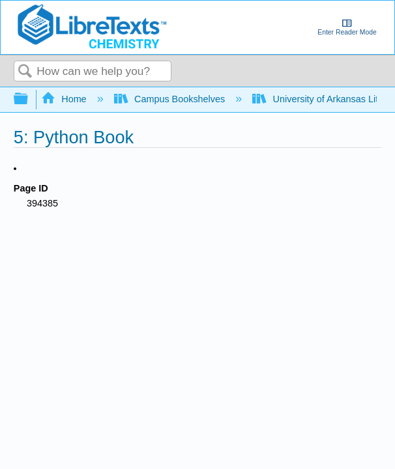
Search (25, 72)
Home (65, 99)
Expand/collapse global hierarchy (29, 99)
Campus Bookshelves (171, 99)
